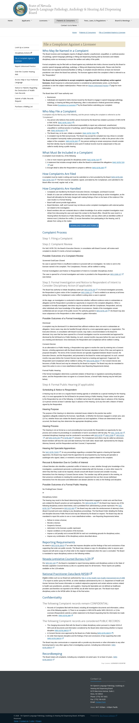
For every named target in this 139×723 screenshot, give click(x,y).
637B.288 (67, 438)
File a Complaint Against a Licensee (25, 59)
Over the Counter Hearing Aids (25, 73)
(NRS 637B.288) (65, 616)
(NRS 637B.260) (72, 141)
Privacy (38, 721)
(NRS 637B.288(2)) (61, 630)
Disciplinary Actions (22, 53)
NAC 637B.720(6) (52, 452)
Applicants (26, 20)
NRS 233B (109, 435)
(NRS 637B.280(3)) (54, 638)
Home (10, 21)
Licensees (43, 20)
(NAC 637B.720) (93, 160)
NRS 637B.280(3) (93, 361)
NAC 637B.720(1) (65, 123)
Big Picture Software (107, 716)
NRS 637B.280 (90, 503)
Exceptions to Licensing (66, 105)
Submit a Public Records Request (24, 99)
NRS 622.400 (69, 508)
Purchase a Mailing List (24, 106)
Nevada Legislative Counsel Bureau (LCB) (66, 559)
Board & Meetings (122, 20)
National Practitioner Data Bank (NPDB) (65, 573)
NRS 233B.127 (115, 274)
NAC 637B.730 (117, 433)
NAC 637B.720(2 (89, 133)
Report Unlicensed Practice (98, 86)
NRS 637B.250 (89, 290)
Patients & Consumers (66, 20)
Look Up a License (22, 47)
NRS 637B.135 (101, 311)
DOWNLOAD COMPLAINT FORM (83, 226)
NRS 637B (98, 435)
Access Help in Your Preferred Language (26, 81)
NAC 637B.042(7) (58, 131)
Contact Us (24, 721)
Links (32, 721)
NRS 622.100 (51, 563)
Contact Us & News (69, 25)
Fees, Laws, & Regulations (95, 20)
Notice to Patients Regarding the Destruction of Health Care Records (26, 90)
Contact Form (101, 702)
